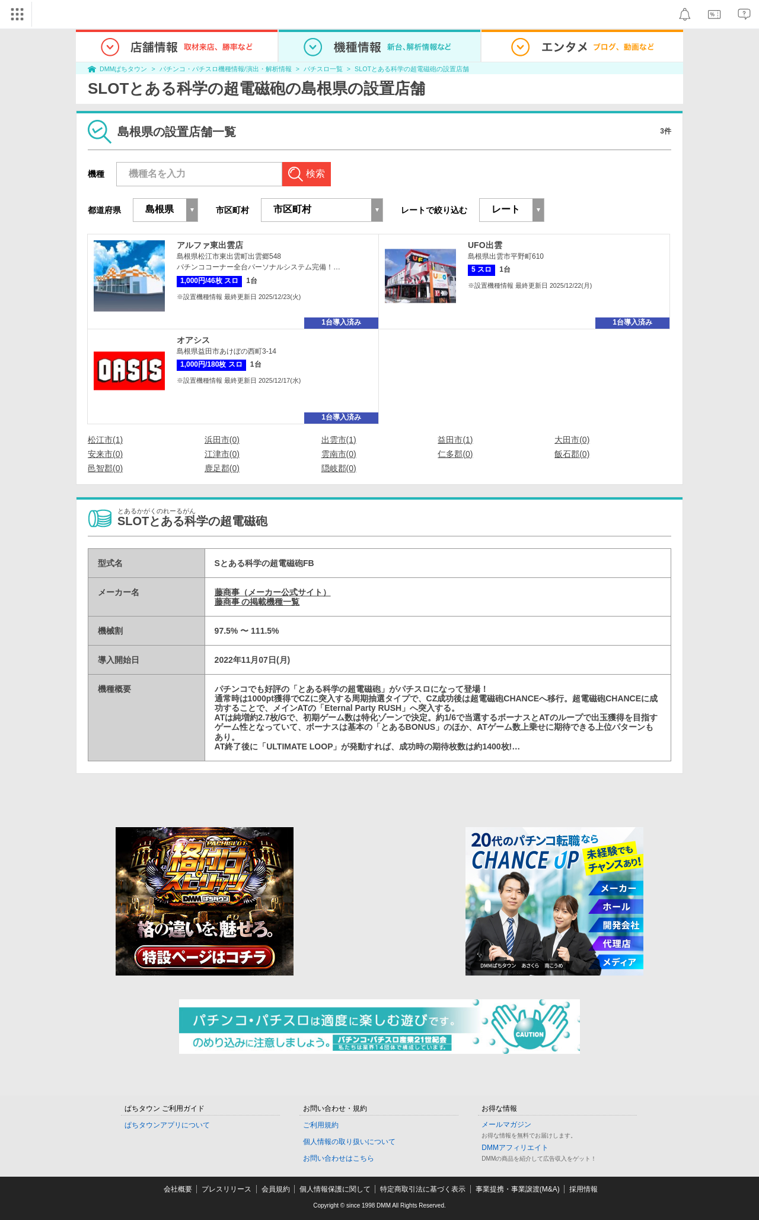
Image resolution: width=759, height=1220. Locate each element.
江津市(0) (222, 454)
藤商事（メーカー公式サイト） (273, 592)
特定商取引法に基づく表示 (422, 1189)
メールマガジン (506, 1124)
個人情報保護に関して (335, 1189)
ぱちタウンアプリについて (167, 1125)
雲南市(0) (338, 454)
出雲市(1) (338, 440)
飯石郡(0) (571, 454)
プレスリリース (226, 1189)
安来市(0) (105, 454)
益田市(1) (455, 440)
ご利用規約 (321, 1125)
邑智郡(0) (105, 468)
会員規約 (275, 1189)
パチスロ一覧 (323, 68)
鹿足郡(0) (222, 468)
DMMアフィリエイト (514, 1147)
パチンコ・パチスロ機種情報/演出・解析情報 (226, 68)
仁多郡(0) (455, 454)
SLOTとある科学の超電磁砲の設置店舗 (412, 68)
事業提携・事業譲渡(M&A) (518, 1189)
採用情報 (583, 1189)
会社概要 (178, 1189)
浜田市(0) (222, 440)
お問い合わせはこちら (338, 1158)
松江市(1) (105, 440)
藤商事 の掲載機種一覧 (257, 601)
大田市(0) (571, 440)
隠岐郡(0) (338, 468)
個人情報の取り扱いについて (349, 1142)
